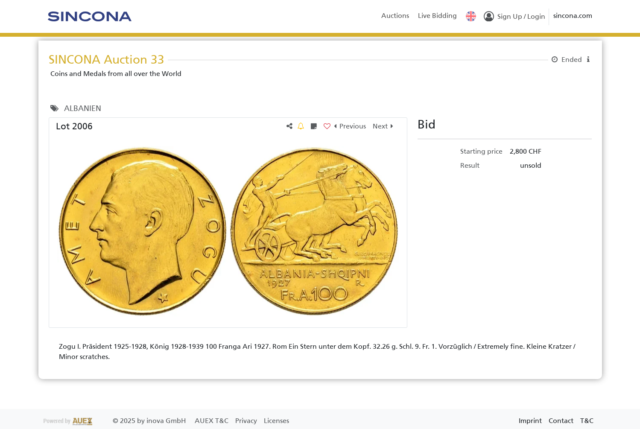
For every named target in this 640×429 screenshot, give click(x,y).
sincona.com (572, 16)
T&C (586, 421)
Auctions (395, 16)
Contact (561, 421)
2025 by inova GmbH (116, 421)
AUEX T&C (212, 421)
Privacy (247, 421)
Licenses (276, 421)
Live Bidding (437, 16)
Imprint (530, 421)
